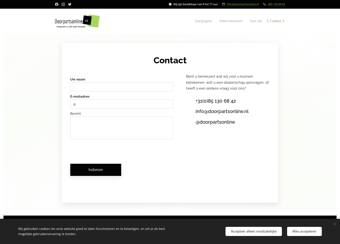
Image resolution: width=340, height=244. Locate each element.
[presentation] (104, 150)
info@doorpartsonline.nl (243, 4)
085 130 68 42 (276, 4)
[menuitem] (198, 21)
